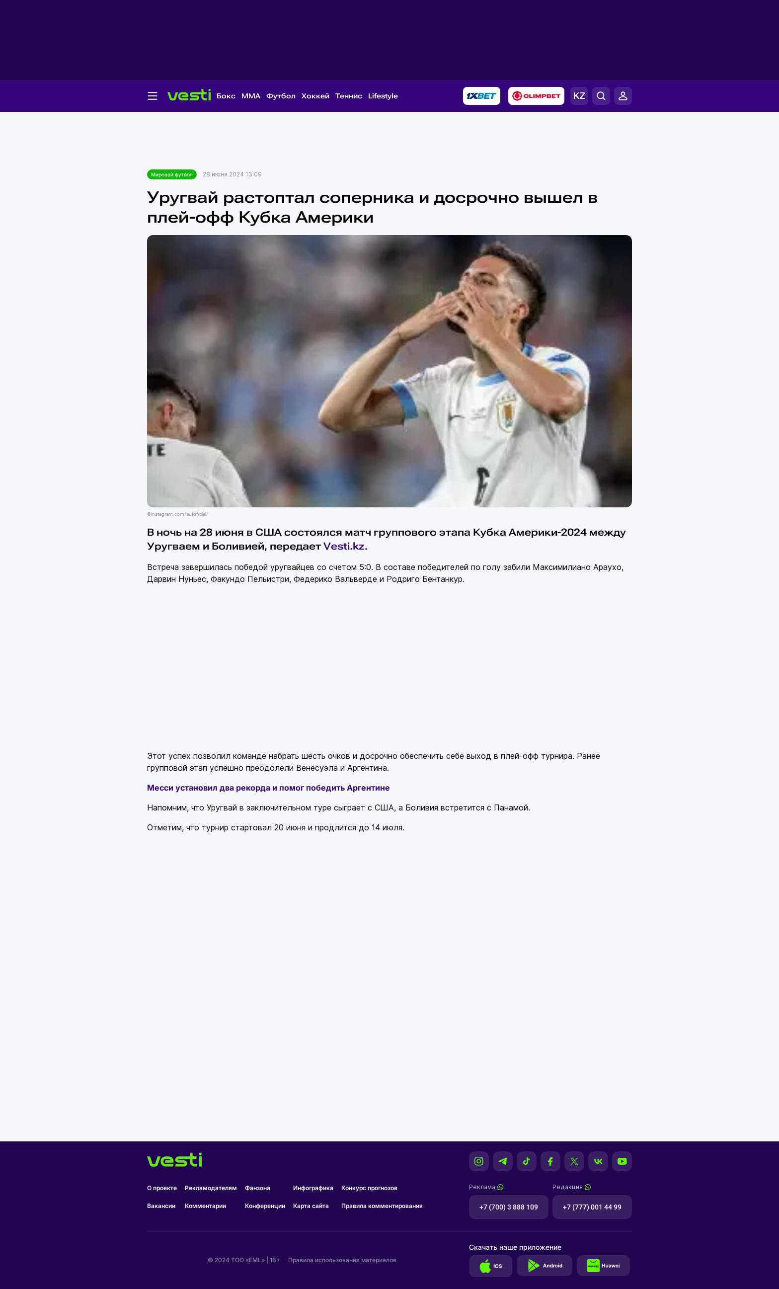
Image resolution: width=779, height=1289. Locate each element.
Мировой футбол (172, 174)
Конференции (265, 1205)
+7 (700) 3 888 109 (508, 1207)
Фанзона (257, 1188)
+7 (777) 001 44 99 (592, 1207)
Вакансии (161, 1205)
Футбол (281, 96)
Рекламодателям (211, 1188)
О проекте (162, 1188)
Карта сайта (311, 1205)
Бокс (226, 96)
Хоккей (315, 96)
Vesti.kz (344, 546)
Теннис (348, 96)
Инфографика (313, 1188)
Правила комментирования (382, 1205)
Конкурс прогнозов (369, 1188)
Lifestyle (383, 96)
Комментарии (205, 1205)
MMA (250, 96)
